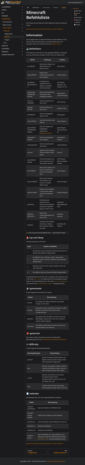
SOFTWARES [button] (5, 49)
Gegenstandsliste (45, 133)
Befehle (7, 37)
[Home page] (27, 7)
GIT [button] (3, 13)
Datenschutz (61, 461)
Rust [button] (5, 43)
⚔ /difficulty (77, 22)
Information (76, 8)
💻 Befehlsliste (77, 11)
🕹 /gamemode (78, 17)
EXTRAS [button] (4, 10)
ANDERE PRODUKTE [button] (8, 55)
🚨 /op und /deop (77, 14)
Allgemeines (8, 34)
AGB (55, 461)
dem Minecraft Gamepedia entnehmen (54, 339)
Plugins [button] (7, 40)
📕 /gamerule (77, 20)
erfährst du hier (55, 44)
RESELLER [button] (5, 46)
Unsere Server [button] (7, 28)
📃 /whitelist (77, 24)
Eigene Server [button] (7, 25)
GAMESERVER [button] (6, 19)
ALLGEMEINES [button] (6, 7)
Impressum (50, 461)
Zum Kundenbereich (75, 2)
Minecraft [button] (7, 31)
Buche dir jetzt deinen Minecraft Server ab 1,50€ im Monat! (44, 29)
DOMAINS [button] (5, 16)
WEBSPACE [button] (5, 52)
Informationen (7, 22)
